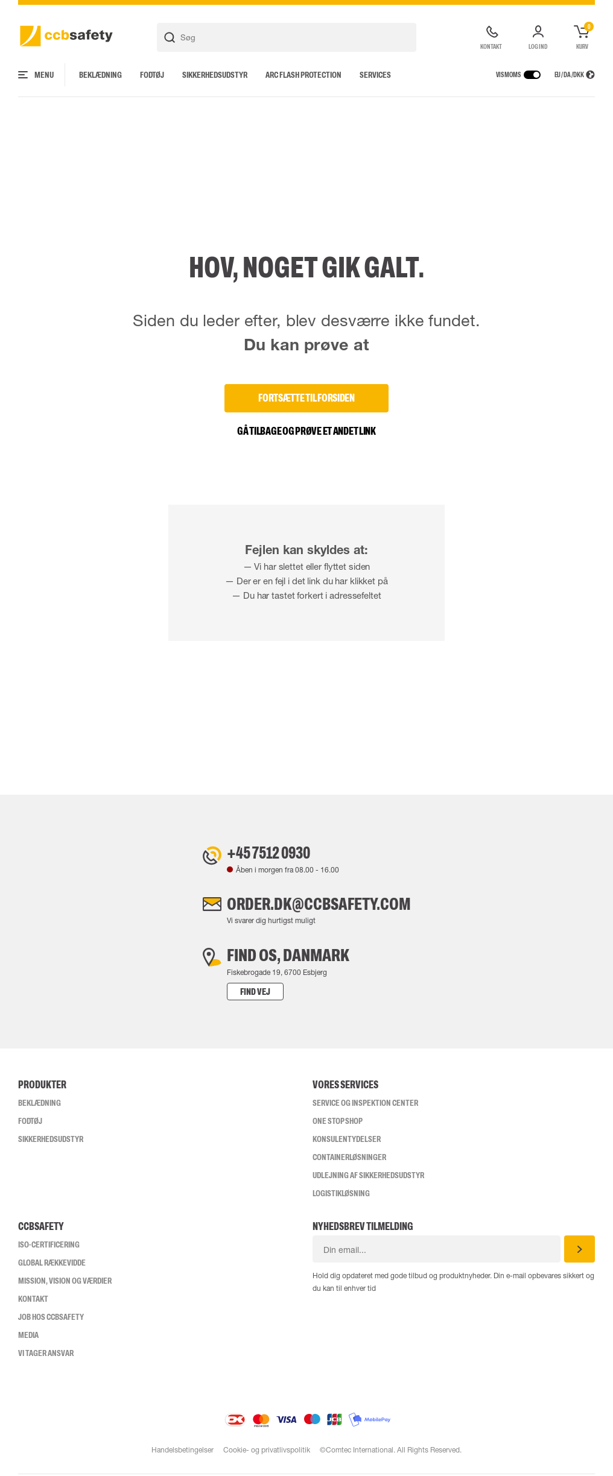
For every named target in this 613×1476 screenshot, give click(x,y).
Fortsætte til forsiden (306, 398)
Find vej (253, 993)
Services (375, 75)
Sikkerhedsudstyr (214, 75)
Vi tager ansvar (46, 1355)
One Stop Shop (338, 1123)
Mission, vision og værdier (65, 1282)
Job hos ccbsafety (51, 1318)
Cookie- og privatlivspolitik (266, 1452)
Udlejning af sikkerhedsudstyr (368, 1177)
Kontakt (33, 1300)
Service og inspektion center (365, 1104)
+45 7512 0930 (269, 853)
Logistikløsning (341, 1195)
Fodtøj (152, 75)
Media (28, 1337)
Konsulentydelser (347, 1141)
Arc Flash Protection (303, 75)
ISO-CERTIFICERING (49, 1246)
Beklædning (100, 75)
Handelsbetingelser (182, 1452)
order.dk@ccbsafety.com (318, 905)
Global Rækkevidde (52, 1264)
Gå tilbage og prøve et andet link (306, 431)
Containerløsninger (349, 1159)
